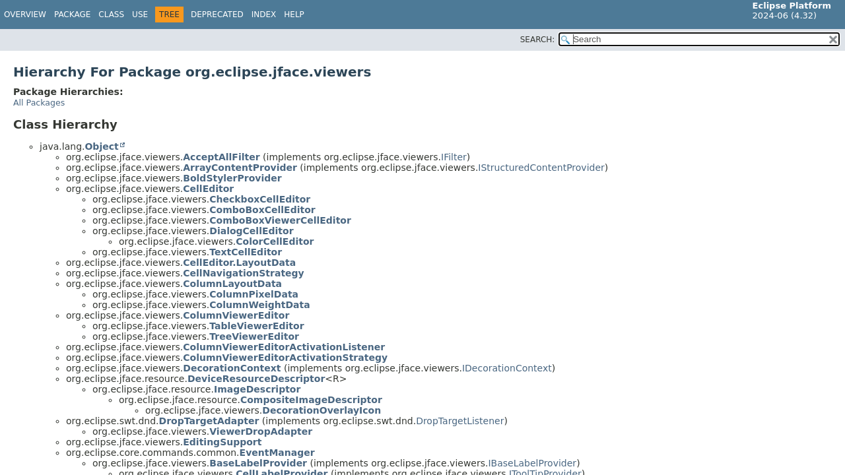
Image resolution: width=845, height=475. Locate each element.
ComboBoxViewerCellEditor (280, 220)
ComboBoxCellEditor (262, 210)
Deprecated (217, 14)
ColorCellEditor (275, 241)
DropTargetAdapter (209, 421)
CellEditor (208, 188)
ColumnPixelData (253, 294)
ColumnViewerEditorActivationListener (284, 347)
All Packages (39, 103)
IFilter (454, 157)
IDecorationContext (507, 368)
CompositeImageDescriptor (311, 400)
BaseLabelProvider (258, 463)
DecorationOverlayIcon (321, 410)
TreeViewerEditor (254, 336)
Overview (25, 14)
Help (294, 14)
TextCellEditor (245, 252)
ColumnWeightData (259, 305)
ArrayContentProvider (240, 167)
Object (101, 146)
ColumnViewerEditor (236, 315)
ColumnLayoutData (232, 283)
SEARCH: (537, 39)
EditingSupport (222, 442)
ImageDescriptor (257, 389)
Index (264, 14)
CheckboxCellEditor (259, 199)
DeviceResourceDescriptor (256, 378)
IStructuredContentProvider (541, 167)
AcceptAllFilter (221, 157)
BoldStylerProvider (232, 178)
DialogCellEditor (251, 231)
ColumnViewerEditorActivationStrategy (285, 357)
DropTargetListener (460, 421)
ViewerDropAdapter (260, 431)
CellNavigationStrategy (243, 273)
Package (72, 14)
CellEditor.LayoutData (239, 262)
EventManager (277, 452)
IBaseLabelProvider (532, 463)
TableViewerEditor (256, 326)
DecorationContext (232, 368)
